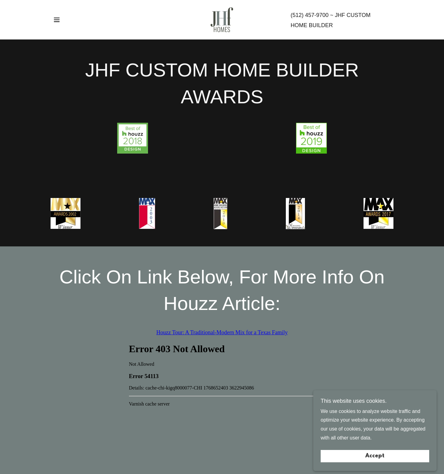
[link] (222, 19)
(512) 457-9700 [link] (309, 15)
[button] (57, 20)
